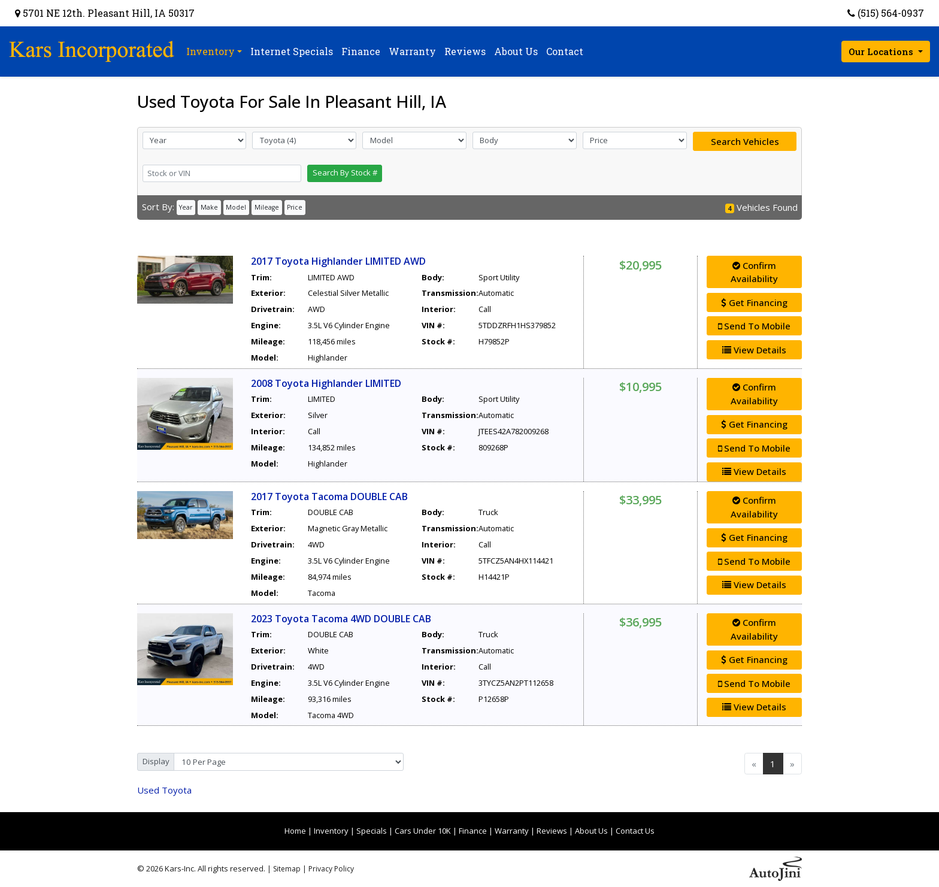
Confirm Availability (754, 272)
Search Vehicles (745, 141)
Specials (371, 830)
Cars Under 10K (423, 830)
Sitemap (287, 869)
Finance (473, 830)
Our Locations (882, 51)
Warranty (512, 830)
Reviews (552, 830)
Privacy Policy (331, 869)
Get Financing (754, 302)
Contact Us (635, 830)
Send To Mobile (754, 326)
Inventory (331, 830)
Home (295, 830)
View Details (754, 350)
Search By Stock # (345, 172)
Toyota (164, 790)
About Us (591, 830)
